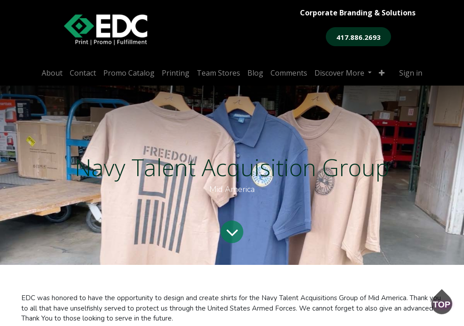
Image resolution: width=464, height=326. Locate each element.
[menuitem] (52, 73)
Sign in (410, 73)
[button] (381, 73)
